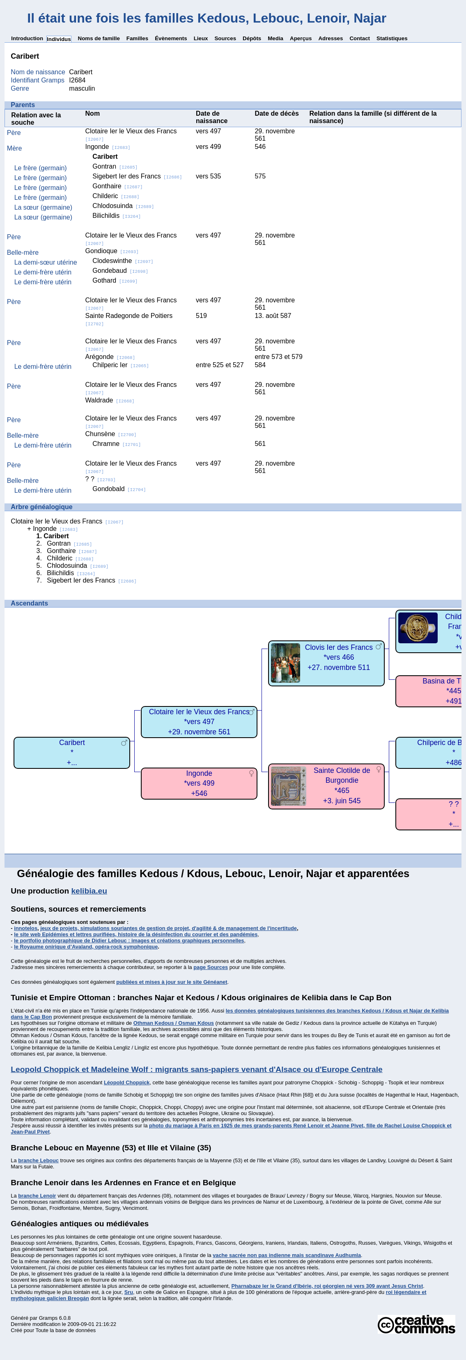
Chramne (116, 443)
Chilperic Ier (120, 364)
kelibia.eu (89, 891)
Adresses (330, 38)
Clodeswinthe (122, 260)
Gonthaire (117, 186)
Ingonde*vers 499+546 (199, 783)
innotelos (25, 928)
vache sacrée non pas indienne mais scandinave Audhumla (287, 1255)
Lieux (201, 38)
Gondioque (112, 250)
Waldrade (110, 400)
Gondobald (119, 488)
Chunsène (111, 433)
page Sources (210, 967)
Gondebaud (120, 270)
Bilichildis (116, 215)
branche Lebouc (38, 1160)
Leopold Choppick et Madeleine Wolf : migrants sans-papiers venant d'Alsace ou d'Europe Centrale (196, 1069)
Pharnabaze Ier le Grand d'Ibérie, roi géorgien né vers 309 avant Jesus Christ (327, 1286)
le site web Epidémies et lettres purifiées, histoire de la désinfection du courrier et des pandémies (135, 934)
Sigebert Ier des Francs (137, 176)
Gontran (115, 166)
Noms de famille (99, 38)
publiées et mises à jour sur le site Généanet (171, 982)
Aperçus (301, 38)
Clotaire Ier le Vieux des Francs (67, 521)
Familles (137, 38)
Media (275, 38)
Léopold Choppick (127, 1082)
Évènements (171, 38)
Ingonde (108, 146)
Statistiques (392, 38)
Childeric (115, 195)
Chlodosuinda (123, 205)
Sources (225, 38)
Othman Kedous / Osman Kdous (173, 1023)
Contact (359, 38)
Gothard (115, 280)
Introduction (27, 38)
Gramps (48, 1318)
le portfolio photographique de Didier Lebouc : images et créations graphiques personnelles (129, 940)
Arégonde (110, 356)
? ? (100, 478)
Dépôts (252, 38)
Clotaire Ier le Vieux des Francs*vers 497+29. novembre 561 (199, 722)
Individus (59, 39)
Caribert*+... (72, 752)
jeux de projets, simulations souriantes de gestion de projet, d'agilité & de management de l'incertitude (168, 928)
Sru (128, 1292)
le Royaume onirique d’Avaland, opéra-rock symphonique (86, 947)
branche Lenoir (37, 1196)
